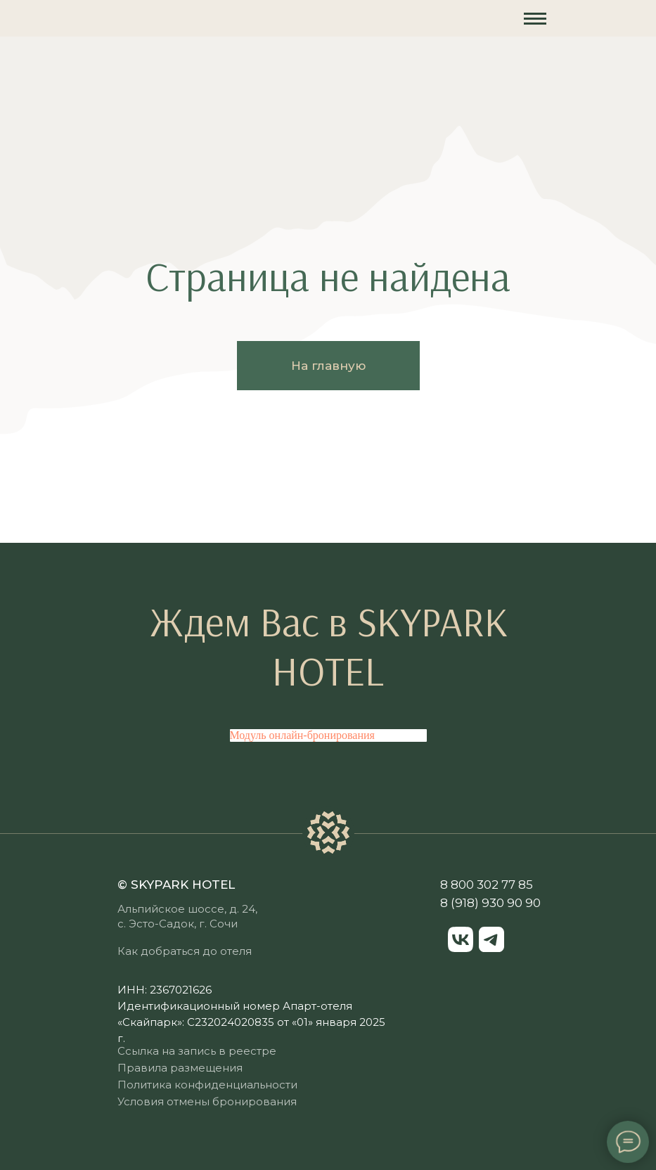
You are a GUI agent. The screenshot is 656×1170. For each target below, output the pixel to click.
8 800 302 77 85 (486, 885)
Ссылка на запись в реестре (196, 1051)
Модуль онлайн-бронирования (302, 735)
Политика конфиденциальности (207, 1084)
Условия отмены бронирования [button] (207, 1101)
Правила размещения (180, 1067)
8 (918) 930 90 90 (490, 903)
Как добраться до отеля (184, 951)
